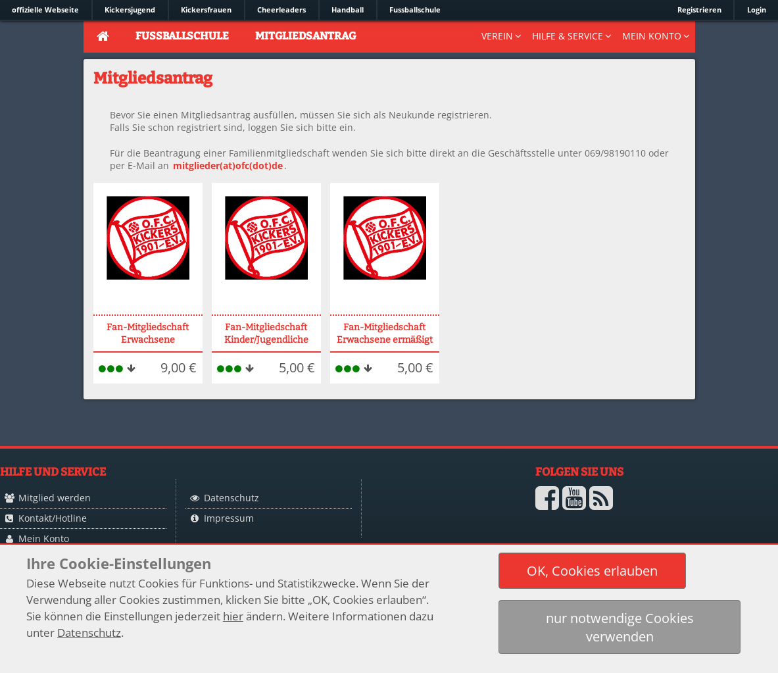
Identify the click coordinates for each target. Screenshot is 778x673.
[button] (592, 571)
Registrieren (699, 9)
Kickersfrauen (206, 9)
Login (756, 9)
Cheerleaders (281, 9)
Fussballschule (415, 9)
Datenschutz (231, 497)
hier (233, 616)
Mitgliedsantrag (305, 36)
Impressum (229, 518)
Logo (435, 524)
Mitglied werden (54, 497)
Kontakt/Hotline (52, 518)
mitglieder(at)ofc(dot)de (228, 165)
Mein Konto (43, 538)
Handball (347, 9)
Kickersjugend (130, 9)
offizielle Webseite (45, 9)
